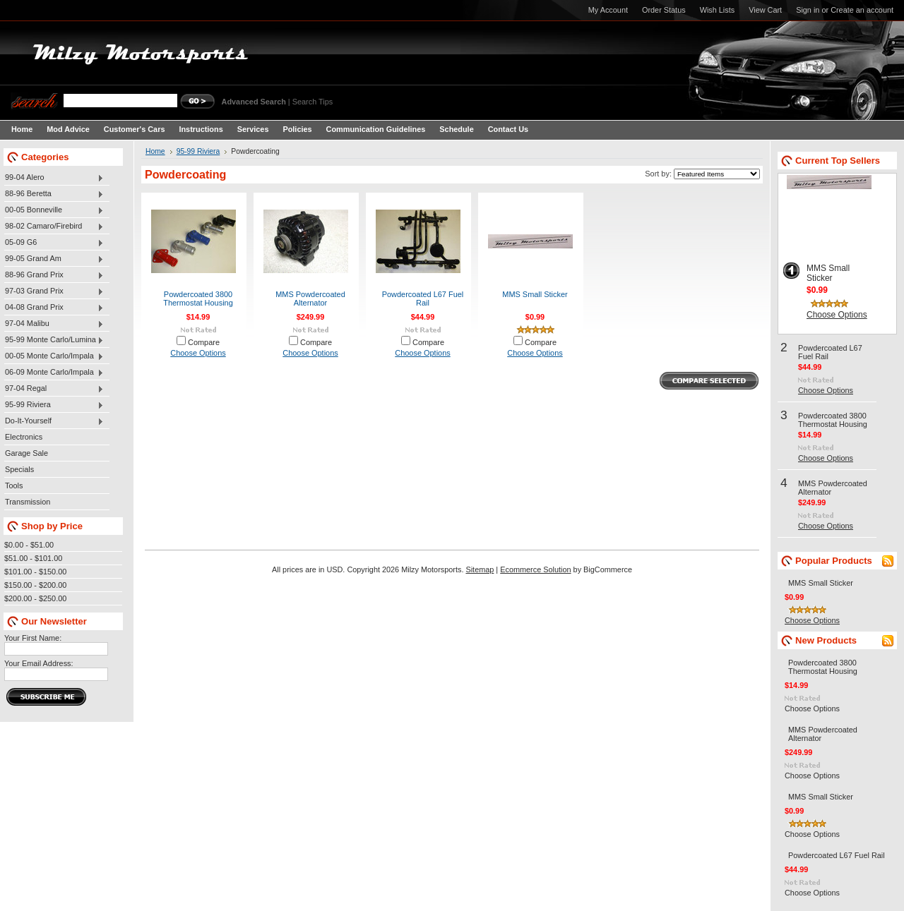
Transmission (27, 501)
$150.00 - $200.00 (35, 585)
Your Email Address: (38, 663)
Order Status (664, 10)
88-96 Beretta (54, 194)
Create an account (862, 10)
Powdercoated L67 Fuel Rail (423, 298)
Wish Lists (717, 10)
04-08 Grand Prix (54, 308)
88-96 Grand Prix (54, 275)
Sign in (807, 10)
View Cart (765, 10)
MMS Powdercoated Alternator (310, 298)
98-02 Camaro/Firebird (54, 226)
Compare (204, 342)
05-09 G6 (54, 243)
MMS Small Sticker (534, 294)
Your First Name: (32, 638)
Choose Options (197, 353)
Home (155, 151)
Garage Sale (26, 453)
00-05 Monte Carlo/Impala (54, 356)
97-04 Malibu (54, 324)
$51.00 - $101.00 (33, 558)
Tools (14, 485)
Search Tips (312, 101)
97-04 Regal (54, 389)
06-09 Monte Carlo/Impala (54, 373)
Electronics (23, 437)
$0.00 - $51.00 (29, 545)
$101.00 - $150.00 (35, 571)
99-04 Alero (54, 178)
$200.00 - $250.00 (35, 598)
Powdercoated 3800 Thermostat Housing (197, 298)
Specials (19, 469)
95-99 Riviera (54, 405)
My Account (608, 10)
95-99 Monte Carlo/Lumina (54, 340)
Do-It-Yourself (54, 421)
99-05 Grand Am (54, 259)
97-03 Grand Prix (54, 291)
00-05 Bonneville (54, 210)
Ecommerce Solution (535, 569)
